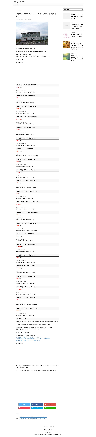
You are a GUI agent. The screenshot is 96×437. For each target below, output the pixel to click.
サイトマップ (18, 5)
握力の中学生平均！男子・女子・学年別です (28, 340)
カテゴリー (66, 7)
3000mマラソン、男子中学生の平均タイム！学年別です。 (33, 418)
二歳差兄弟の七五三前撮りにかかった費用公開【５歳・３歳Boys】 (77, 26)
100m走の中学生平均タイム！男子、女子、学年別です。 (31, 337)
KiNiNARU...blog (48, 432)
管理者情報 (52, 426)
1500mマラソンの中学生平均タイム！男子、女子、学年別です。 (33, 338)
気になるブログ (19, 2)
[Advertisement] (27, 72)
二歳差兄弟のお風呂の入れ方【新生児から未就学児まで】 (77, 16)
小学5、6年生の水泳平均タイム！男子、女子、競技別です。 (33, 417)
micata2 (59, 434)
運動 (18, 413)
